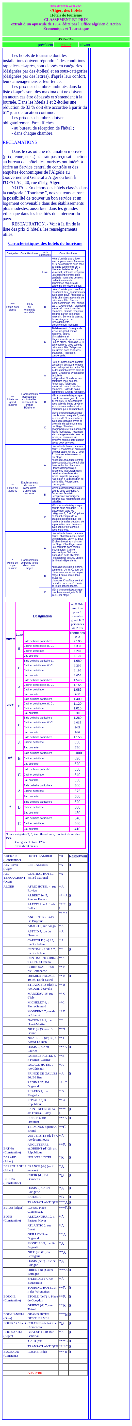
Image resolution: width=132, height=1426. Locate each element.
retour (66, 45)
